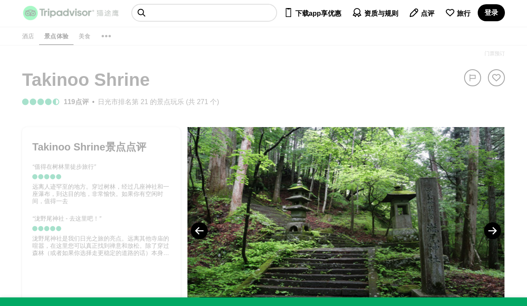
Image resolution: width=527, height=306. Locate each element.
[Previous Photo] (199, 230)
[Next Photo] (492, 230)
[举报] (472, 77)
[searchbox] (204, 13)
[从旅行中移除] (496, 77)
